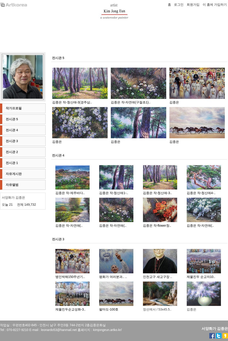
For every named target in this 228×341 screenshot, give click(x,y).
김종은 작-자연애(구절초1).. (130, 102)
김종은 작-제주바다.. (70, 193)
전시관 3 (58, 239)
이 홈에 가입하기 (215, 4)
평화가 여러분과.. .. (113, 277)
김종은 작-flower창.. (157, 225)
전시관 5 (58, 58)
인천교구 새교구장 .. (157, 277)
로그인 (179, 4)
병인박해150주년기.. (70, 277)
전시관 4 (58, 155)
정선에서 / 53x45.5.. (157, 309)
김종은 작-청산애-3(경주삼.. (72, 102)
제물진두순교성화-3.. (70, 309)
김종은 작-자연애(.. (69, 225)
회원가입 (193, 4)
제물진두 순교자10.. (201, 277)
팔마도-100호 (108, 309)
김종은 (174, 102)
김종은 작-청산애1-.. (113, 193)
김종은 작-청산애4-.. (201, 193)
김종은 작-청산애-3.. (157, 193)
